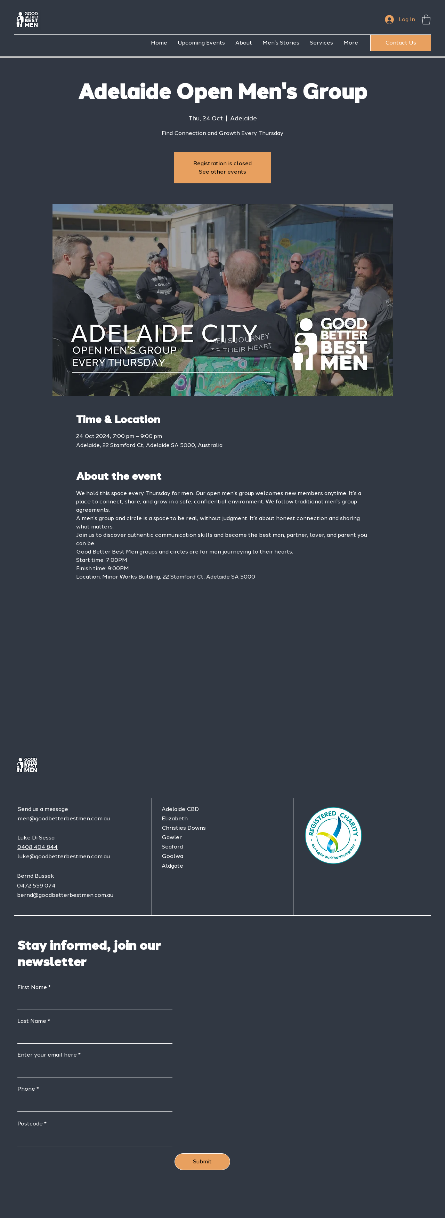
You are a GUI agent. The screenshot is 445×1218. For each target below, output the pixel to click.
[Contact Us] (400, 42)
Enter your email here (47, 1055)
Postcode (30, 1124)
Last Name (31, 1021)
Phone (26, 1089)
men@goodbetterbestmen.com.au (64, 818)
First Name (32, 987)
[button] (426, 20)
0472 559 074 (36, 885)
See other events (222, 171)
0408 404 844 (37, 847)
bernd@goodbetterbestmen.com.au (65, 895)
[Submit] (202, 1161)
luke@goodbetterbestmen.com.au (63, 856)
